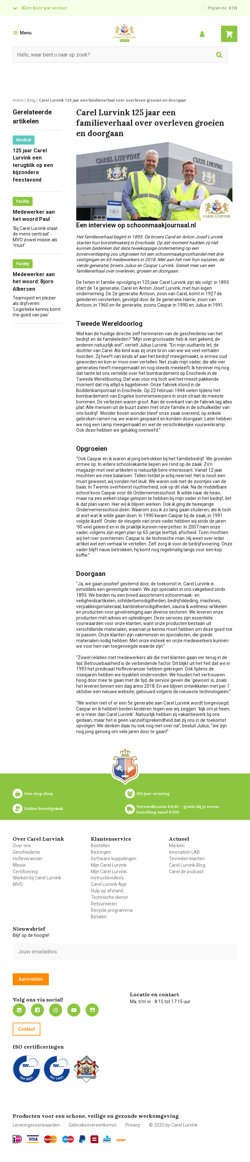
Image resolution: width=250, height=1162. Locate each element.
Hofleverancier (28, 858)
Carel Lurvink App (109, 884)
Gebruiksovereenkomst (93, 1125)
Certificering (25, 871)
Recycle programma (111, 910)
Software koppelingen (113, 858)
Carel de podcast (186, 871)
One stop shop (38, 793)
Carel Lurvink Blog (187, 865)
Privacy (132, 1125)
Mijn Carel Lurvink (109, 865)
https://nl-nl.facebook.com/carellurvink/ (37, 1009)
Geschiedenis (26, 852)
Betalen (99, 916)
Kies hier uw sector (44, 8)
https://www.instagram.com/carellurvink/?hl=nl (55, 1009)
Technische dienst (109, 897)
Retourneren (104, 903)
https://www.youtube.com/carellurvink (73, 1009)
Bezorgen (101, 852)
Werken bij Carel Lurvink (37, 877)
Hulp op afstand (107, 890)
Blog (92, 1009)
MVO (18, 884)
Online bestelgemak (43, 808)
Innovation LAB (184, 852)
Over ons (22, 845)
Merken (177, 845)
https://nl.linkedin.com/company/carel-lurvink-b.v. (19, 1009)
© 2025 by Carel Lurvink (173, 1125)
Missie (19, 865)
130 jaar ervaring (153, 793)
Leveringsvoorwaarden (36, 1125)
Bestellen (100, 845)
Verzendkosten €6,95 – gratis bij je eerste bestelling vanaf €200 (178, 809)
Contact (26, 1029)
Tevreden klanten (187, 858)
